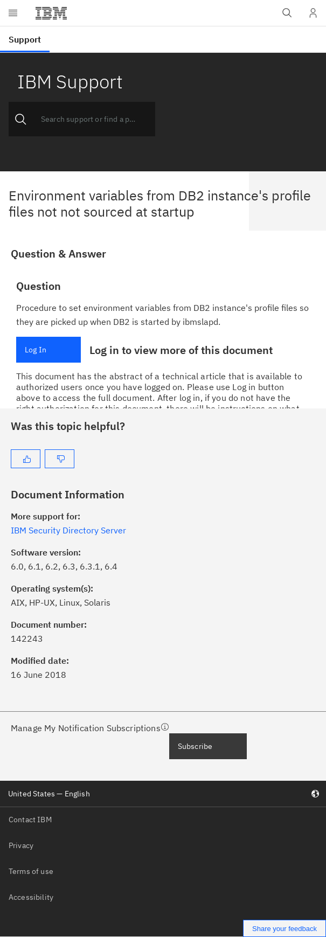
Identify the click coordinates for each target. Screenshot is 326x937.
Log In (35, 350)
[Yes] (25, 458)
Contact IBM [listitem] (30, 819)
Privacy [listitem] (21, 845)
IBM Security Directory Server (68, 530)
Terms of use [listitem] (31, 871)
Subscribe (195, 746)
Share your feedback (284, 929)
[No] (59, 458)
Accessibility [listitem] (31, 897)
